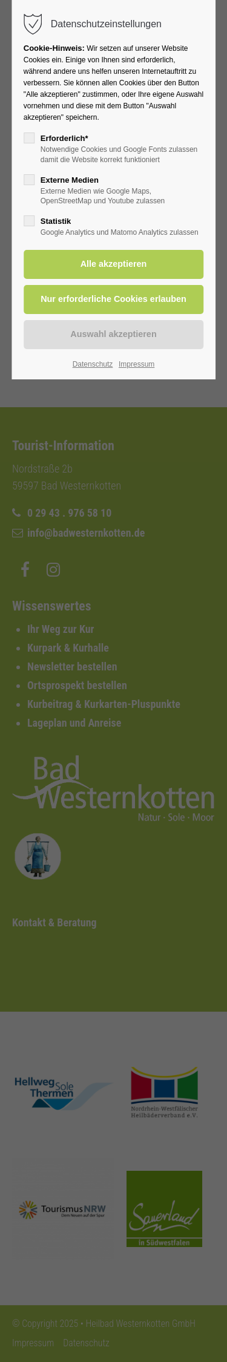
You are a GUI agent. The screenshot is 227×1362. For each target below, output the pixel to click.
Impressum (136, 364)
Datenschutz (93, 364)
